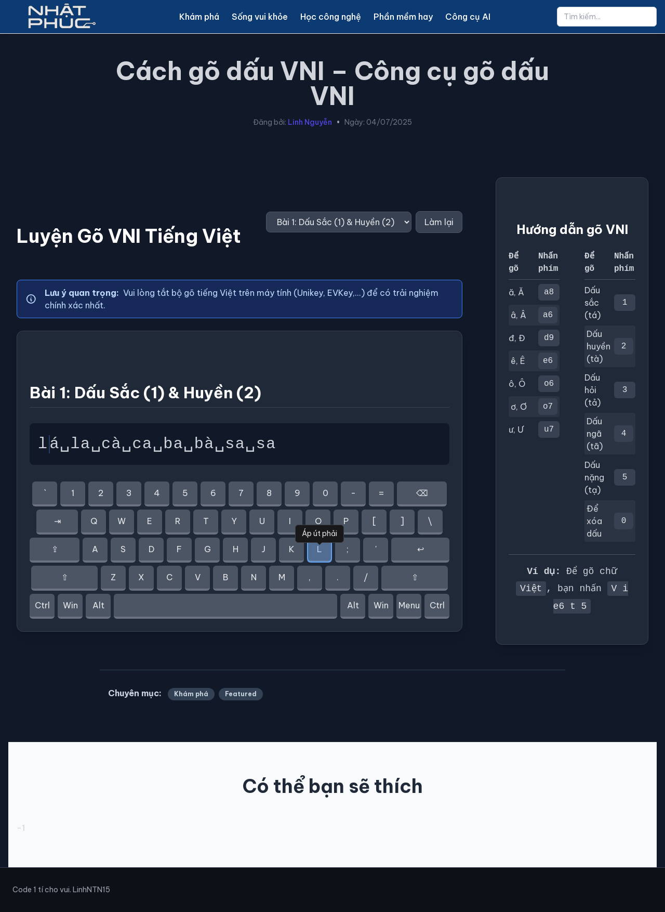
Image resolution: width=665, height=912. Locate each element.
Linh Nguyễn (310, 122)
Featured (241, 694)
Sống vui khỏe (260, 16)
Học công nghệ (330, 16)
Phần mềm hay (403, 16)
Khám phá (199, 16)
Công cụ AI (467, 16)
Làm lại (439, 222)
